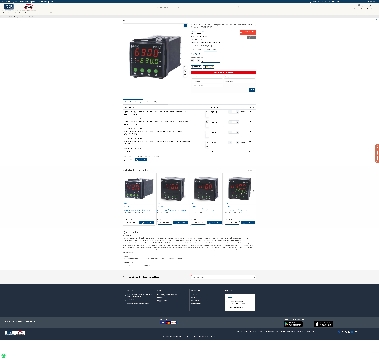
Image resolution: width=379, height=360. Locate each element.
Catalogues (195, 298)
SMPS (234, 247)
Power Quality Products (174, 247)
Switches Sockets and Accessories (168, 250)
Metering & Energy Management (205, 245)
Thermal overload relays (203, 250)
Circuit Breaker (127, 240)
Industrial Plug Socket (206, 243)
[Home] (124, 20)
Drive (199, 240)
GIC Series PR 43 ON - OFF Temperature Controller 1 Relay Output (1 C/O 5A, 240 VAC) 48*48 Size (138, 210)
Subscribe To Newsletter (141, 277)
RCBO (204, 247)
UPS (238, 250)
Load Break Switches (227, 243)
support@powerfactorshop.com (41, 2)
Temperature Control (187, 250)
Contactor (170, 240)
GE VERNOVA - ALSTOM (149, 258)
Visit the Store (197, 31)
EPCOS (138, 258)
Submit (252, 90)
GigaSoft (212, 336)
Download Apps (316, 1)
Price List (194, 307)
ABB (124, 258)
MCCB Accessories (183, 245)
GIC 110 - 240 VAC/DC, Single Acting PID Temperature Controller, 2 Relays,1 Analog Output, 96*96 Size (238, 210)
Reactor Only (216, 247)
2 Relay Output (211, 50)
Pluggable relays (146, 247)
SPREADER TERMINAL (142, 250)
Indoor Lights (178, 243)
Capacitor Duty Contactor (240, 238)
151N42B (160, 207)
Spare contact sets (129, 250)
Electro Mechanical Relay (211, 240)
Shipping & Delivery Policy (292, 331)
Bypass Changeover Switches (221, 238)
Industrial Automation (191, 243)
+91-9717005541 (20, 2)
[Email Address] (223, 277)
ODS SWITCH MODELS (235, 245)
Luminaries (126, 245)
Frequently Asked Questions (167, 295)
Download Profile (332, 1)
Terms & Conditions (242, 331)
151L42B (194, 207)
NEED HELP (161, 290)
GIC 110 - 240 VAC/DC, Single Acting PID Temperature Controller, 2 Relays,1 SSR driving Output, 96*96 (205, 210)
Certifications (196, 304)
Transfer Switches (230, 250)
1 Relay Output (197, 50)
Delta (128, 258)
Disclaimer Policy (310, 331)
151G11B (126, 207)
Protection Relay (195, 247)
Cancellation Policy (273, 331)
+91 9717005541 (132, 300)
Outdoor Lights (248, 245)
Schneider (171, 258)
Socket (240, 247)
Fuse (241, 240)
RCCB (209, 247)
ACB (141, 238)
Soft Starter (247, 247)
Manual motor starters (159, 245)
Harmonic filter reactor (130, 243)
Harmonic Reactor (144, 243)
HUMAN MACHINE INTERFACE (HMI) (162, 243)
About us (50, 13)
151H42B (228, 207)
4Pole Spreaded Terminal (131, 238)
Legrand (163, 258)
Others (28, 13)
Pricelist (18, 13)
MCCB (174, 245)
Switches (153, 250)
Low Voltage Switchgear (243, 243)
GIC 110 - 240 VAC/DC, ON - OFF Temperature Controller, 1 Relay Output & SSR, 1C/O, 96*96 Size (172, 210)
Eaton (133, 258)
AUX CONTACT (192, 238)
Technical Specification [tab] (156, 102)
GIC (125, 203)
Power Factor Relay (160, 247)
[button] (253, 191)
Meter (192, 245)
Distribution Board (191, 240)
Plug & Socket (135, 247)
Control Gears (179, 240)
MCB (169, 245)
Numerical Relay (222, 245)
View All (251, 170)
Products (7, 13)
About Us (194, 295)
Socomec (179, 258)
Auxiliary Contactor (204, 238)
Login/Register (371, 1)
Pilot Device (126, 247)
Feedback (160, 298)
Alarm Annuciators (150, 238)
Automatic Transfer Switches (177, 238)
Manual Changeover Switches (141, 245)
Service (224, 247)
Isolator (217, 243)
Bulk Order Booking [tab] (134, 102)
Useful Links (195, 290)
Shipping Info (162, 301)
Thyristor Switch (218, 250)
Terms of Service (258, 331)
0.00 (212, 152)
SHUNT (230, 247)
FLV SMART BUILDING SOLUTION (229, 240)
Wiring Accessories (129, 252)
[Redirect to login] (185, 67)
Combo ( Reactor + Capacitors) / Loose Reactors (149, 240)
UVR (242, 250)
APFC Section (162, 238)
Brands (39, 13)
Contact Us (195, 301)
